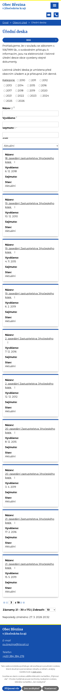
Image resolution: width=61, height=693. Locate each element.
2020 (44, 90)
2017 (9, 90)
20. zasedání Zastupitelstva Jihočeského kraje (30, 430)
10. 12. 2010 (11, 216)
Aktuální (10, 185)
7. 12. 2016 (11, 351)
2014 (20, 85)
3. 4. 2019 (10, 486)
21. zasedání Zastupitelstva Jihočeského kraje (29, 521)
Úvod (5, 22)
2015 (32, 85)
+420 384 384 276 (13, 656)
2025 (9, 100)
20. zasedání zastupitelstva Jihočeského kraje (30, 475)
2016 (44, 85)
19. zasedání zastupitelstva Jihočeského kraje (29, 295)
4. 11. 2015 (10, 261)
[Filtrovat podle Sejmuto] (30, 135)
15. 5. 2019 (10, 577)
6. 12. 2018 (11, 171)
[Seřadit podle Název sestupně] (14, 108)
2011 (33, 80)
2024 (46, 95)
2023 (33, 95)
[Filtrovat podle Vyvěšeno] (30, 124)
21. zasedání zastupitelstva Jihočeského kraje (29, 566)
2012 (45, 80)
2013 (9, 85)
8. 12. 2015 (11, 441)
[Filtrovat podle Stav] (30, 145)
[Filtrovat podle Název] (30, 113)
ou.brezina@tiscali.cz (15, 644)
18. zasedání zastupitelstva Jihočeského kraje (29, 160)
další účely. (37, 672)
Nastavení (50, 688)
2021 (9, 95)
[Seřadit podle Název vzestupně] (14, 107)
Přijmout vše (12, 688)
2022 (21, 95)
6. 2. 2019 (10, 306)
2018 (20, 90)
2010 (22, 80)
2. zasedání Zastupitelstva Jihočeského (29, 340)
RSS (41, 40)
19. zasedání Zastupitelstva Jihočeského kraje (29, 205)
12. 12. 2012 (11, 396)
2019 (32, 90)
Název (7, 108)
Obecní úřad (20, 22)
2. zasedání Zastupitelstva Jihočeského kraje (29, 385)
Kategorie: (8, 80)
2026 (21, 100)
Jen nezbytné (31, 688)
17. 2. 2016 (11, 532)
